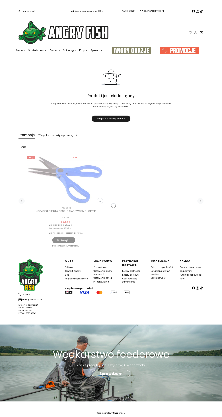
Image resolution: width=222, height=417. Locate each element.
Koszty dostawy (130, 274)
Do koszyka (63, 240)
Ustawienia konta (102, 277)
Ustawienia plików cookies (102, 272)
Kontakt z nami (73, 271)
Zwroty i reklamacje (190, 267)
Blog (67, 274)
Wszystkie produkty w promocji (57, 135)
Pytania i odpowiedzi (190, 274)
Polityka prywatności (162, 267)
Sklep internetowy (110, 413)
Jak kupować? (158, 277)
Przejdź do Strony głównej (111, 118)
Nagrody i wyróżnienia (76, 278)
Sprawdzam (111, 373)
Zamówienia (100, 267)
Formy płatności (131, 271)
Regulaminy (186, 271)
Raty (182, 278)
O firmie (69, 267)
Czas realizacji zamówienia (129, 280)
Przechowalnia (101, 281)
